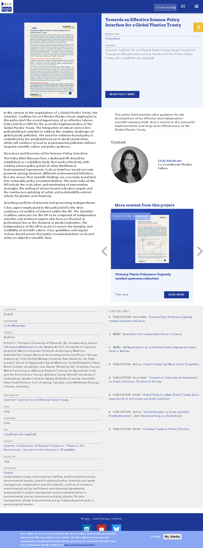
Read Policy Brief (122, 94)
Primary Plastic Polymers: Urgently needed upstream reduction (143, 276)
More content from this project (145, 205)
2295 (7, 461)
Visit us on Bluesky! (116, 529)
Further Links (119, 311)
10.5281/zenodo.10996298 (20, 434)
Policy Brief (112, 38)
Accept (156, 536)
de (183, 6)
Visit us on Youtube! (101, 529)
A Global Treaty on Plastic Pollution (166, 429)
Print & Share (198, 27)
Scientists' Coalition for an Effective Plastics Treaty (36, 400)
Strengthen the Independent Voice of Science (152, 334)
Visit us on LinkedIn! (86, 529)
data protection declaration (79, 545)
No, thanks (172, 536)
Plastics (8, 473)
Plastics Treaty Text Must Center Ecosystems (171, 364)
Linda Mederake (14, 325)
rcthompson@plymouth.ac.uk (23, 347)
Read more (176, 294)
